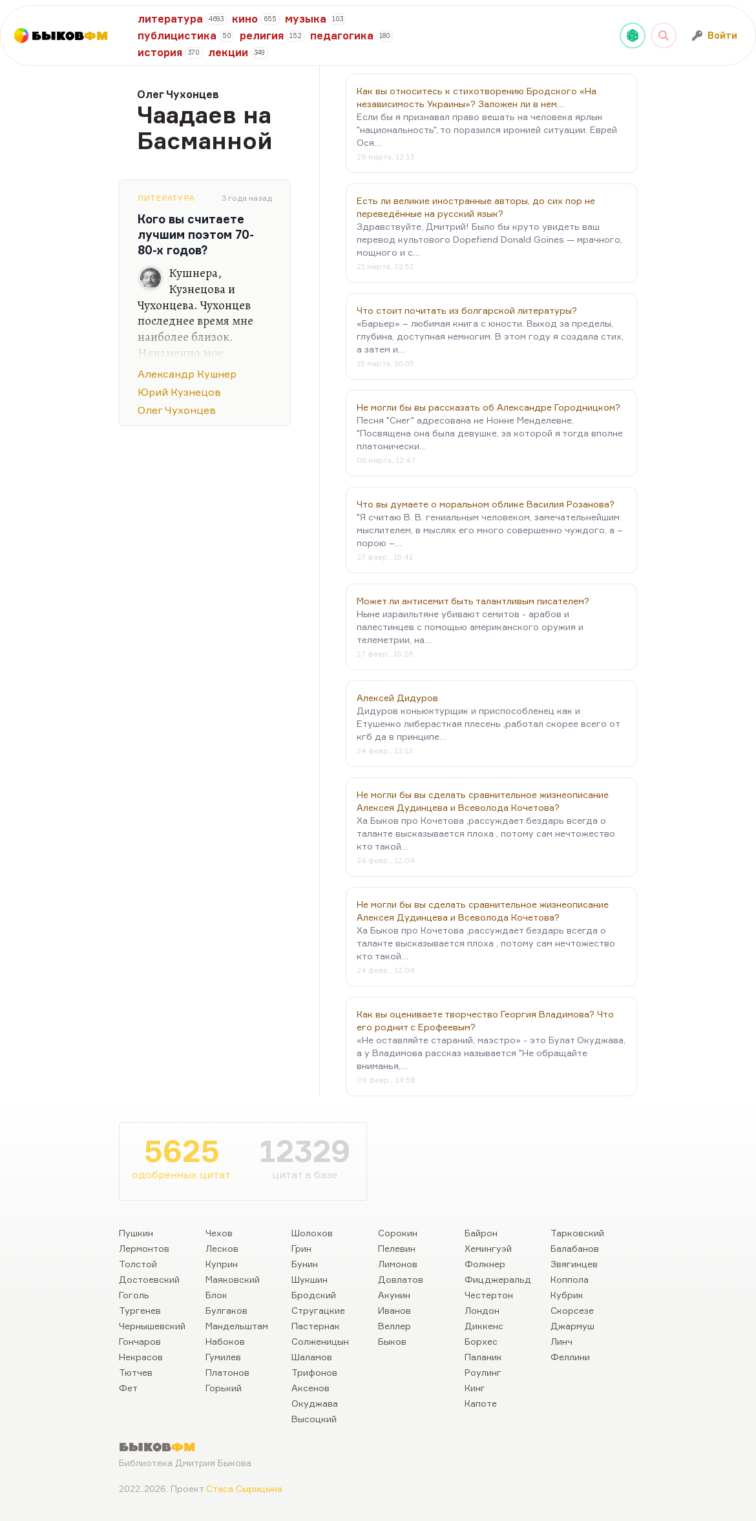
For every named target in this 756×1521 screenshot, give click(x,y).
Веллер (394, 1325)
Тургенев (140, 1310)
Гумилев (223, 1356)
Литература (166, 198)
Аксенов (310, 1387)
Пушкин (136, 1232)
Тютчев (135, 1372)
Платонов (227, 1372)
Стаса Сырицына (244, 1488)
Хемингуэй (488, 1248)
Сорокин (397, 1232)
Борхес (481, 1341)
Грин (301, 1248)
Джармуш (572, 1325)
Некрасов (141, 1356)
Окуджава (314, 1403)
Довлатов (400, 1279)
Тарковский (577, 1232)
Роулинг (483, 1372)
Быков (392, 1341)
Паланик (483, 1356)
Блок (216, 1294)
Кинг (475, 1387)
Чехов (219, 1232)
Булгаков (226, 1310)
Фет (128, 1387)
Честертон (489, 1294)
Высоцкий (314, 1418)
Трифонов (314, 1372)
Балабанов (575, 1248)
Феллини (570, 1356)
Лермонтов (144, 1248)
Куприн (221, 1263)
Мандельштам (236, 1325)
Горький (223, 1387)
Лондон (482, 1310)
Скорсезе (572, 1310)
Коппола (570, 1279)
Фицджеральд (498, 1279)
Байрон (481, 1232)
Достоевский (149, 1279)
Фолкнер (485, 1263)
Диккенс (484, 1325)
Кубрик (567, 1294)
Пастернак (315, 1325)
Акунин (394, 1294)
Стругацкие (318, 1310)
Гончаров (140, 1341)
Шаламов (311, 1356)
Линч (561, 1341)
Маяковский (232, 1279)
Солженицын (320, 1341)
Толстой (138, 1263)
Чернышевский (152, 1325)
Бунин (304, 1263)
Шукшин (309, 1279)
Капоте (481, 1403)
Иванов (394, 1310)
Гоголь (134, 1294)
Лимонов (397, 1263)
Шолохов (312, 1232)
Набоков (225, 1341)
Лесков (221, 1248)
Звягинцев (574, 1263)
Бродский (313, 1294)
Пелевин (396, 1248)
